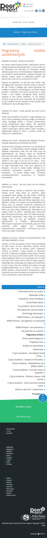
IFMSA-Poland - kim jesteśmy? (29, 327)
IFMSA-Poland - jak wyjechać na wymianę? (26, 320)
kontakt (31, 11)
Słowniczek (38, 349)
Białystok (9, 447)
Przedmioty (38, 394)
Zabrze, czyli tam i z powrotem (29, 389)
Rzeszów (9, 485)
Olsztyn (9, 464)
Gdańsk (9, 451)
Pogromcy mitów (34, 334)
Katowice (9, 454)
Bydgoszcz (10, 449)
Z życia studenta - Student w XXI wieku (25, 359)
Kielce (8, 456)
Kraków (9, 458)
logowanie (28, 6)
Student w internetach (33, 345)
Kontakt (31, 22)
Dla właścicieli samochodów (30, 309)
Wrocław (9, 491)
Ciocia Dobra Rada (34, 302)
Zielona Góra (11, 495)
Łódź (8, 462)
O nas (25, 22)
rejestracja (29, 4)
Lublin (8, 460)
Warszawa (10, 489)
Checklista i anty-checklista (31, 298)
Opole (8, 478)
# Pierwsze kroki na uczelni (30, 291)
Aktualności (17, 22)
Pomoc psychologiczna (32, 338)
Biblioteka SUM (36, 295)
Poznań (9, 480)
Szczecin (9, 487)
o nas (26, 11)
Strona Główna (13, 44)
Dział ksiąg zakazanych (32, 313)
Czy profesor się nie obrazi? (30, 306)
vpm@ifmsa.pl (23, 416)
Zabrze (23, 44)
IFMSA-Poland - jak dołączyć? (30, 317)
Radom (9, 482)
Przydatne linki (36, 342)
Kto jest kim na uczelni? (32, 331)
